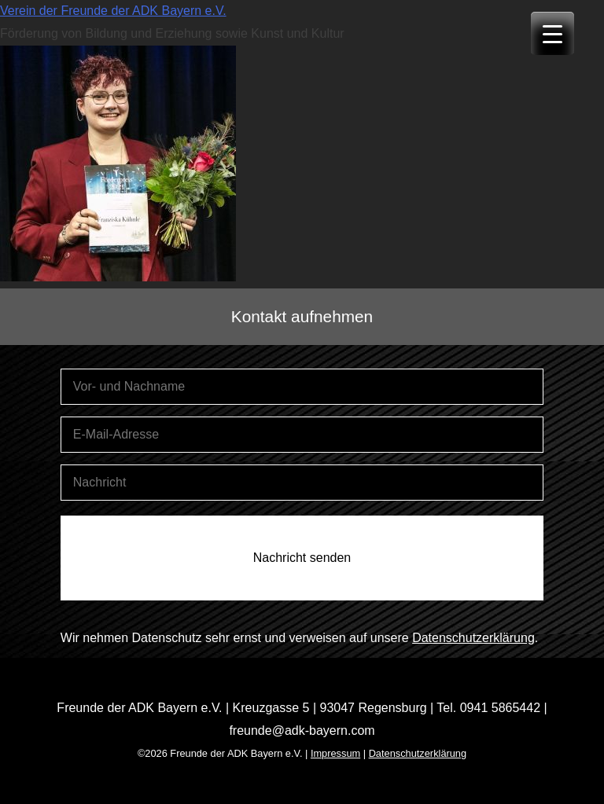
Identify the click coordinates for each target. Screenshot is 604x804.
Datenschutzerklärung (473, 637)
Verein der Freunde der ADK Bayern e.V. (113, 10)
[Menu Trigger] (552, 33)
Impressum (335, 753)
